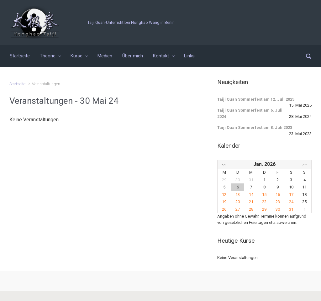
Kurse (76, 56)
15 (264, 194)
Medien (104, 56)
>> (304, 164)
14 (251, 194)
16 (278, 194)
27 (237, 209)
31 (291, 209)
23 (278, 201)
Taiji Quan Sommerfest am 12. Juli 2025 (255, 99)
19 (224, 201)
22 (264, 201)
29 (264, 209)
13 (237, 194)
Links (189, 56)
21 (251, 201)
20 (237, 201)
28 (251, 209)
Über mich (132, 56)
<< (224, 164)
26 (224, 209)
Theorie (47, 56)
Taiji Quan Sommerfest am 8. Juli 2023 (254, 127)
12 (224, 194)
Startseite (20, 56)
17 (291, 194)
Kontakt (161, 56)
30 (278, 209)
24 (291, 201)
